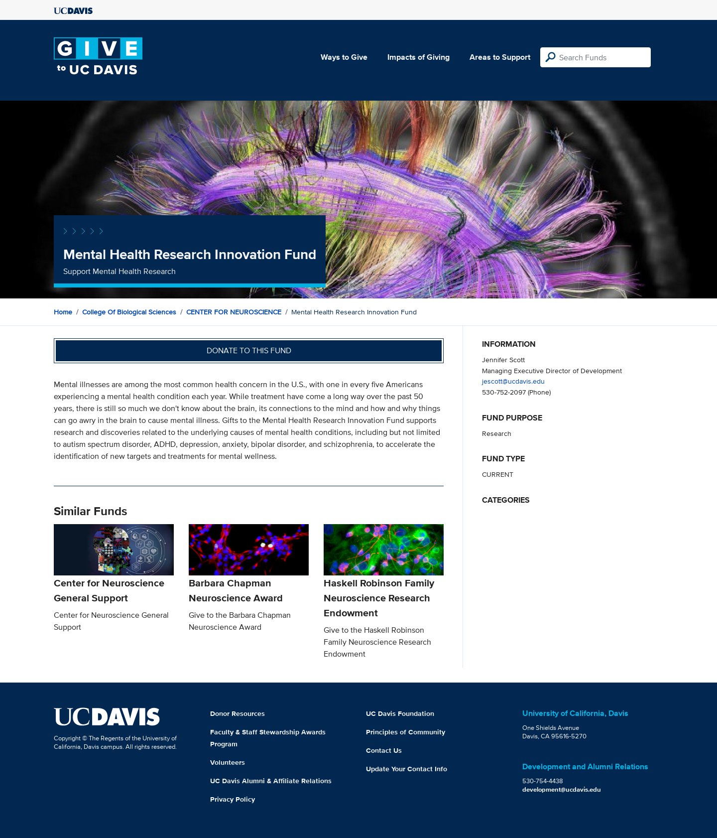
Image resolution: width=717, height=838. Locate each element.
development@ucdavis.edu (561, 789)
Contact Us (384, 750)
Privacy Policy (232, 799)
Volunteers (227, 762)
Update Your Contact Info (406, 769)
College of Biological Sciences (129, 312)
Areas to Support (500, 57)
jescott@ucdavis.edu (513, 381)
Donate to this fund (249, 350)
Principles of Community (405, 732)
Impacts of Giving (418, 57)
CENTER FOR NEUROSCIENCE (233, 312)
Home (63, 312)
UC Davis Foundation (400, 713)
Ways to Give (344, 57)
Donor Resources (237, 713)
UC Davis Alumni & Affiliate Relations (271, 781)
